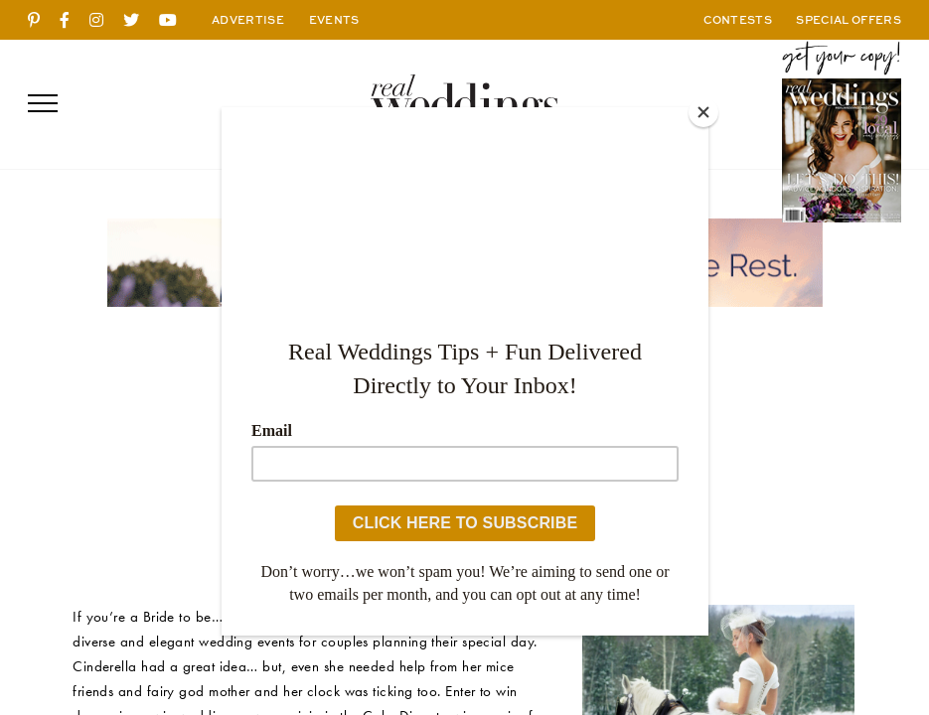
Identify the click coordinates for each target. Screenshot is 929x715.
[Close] (703, 112)
